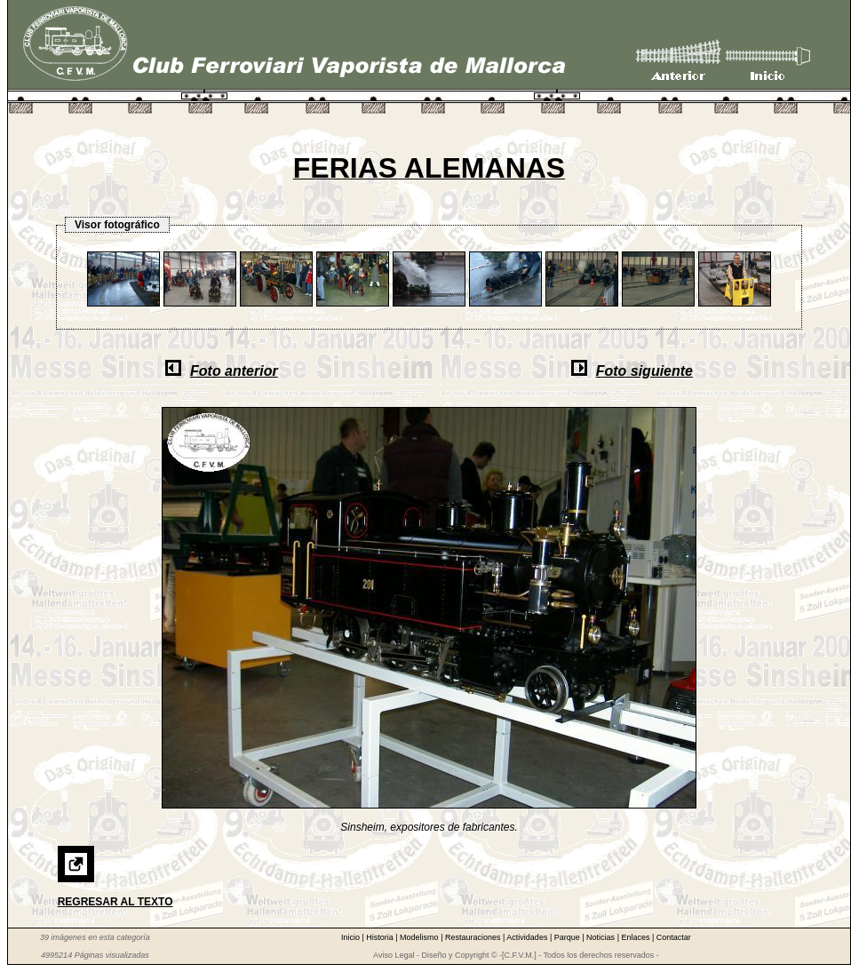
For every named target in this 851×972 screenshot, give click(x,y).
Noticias (601, 937)
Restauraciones (474, 937)
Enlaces (636, 937)
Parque (568, 937)
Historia (380, 937)
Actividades (528, 937)
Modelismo (420, 937)
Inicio (351, 937)
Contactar (673, 937)
